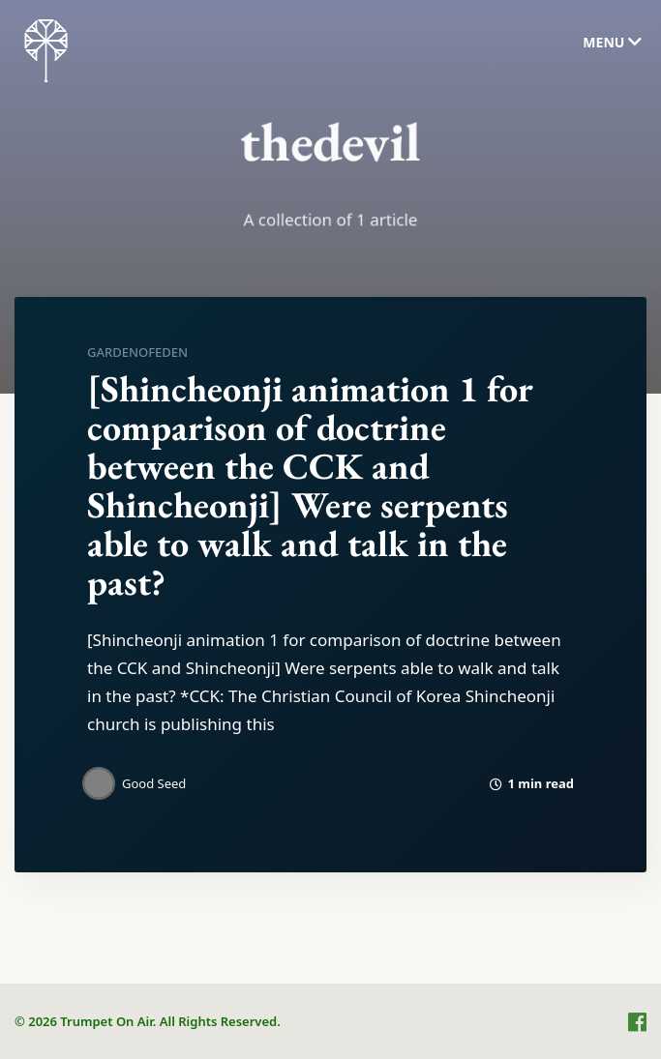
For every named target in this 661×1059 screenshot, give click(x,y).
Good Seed (154, 783)
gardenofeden (137, 352)
